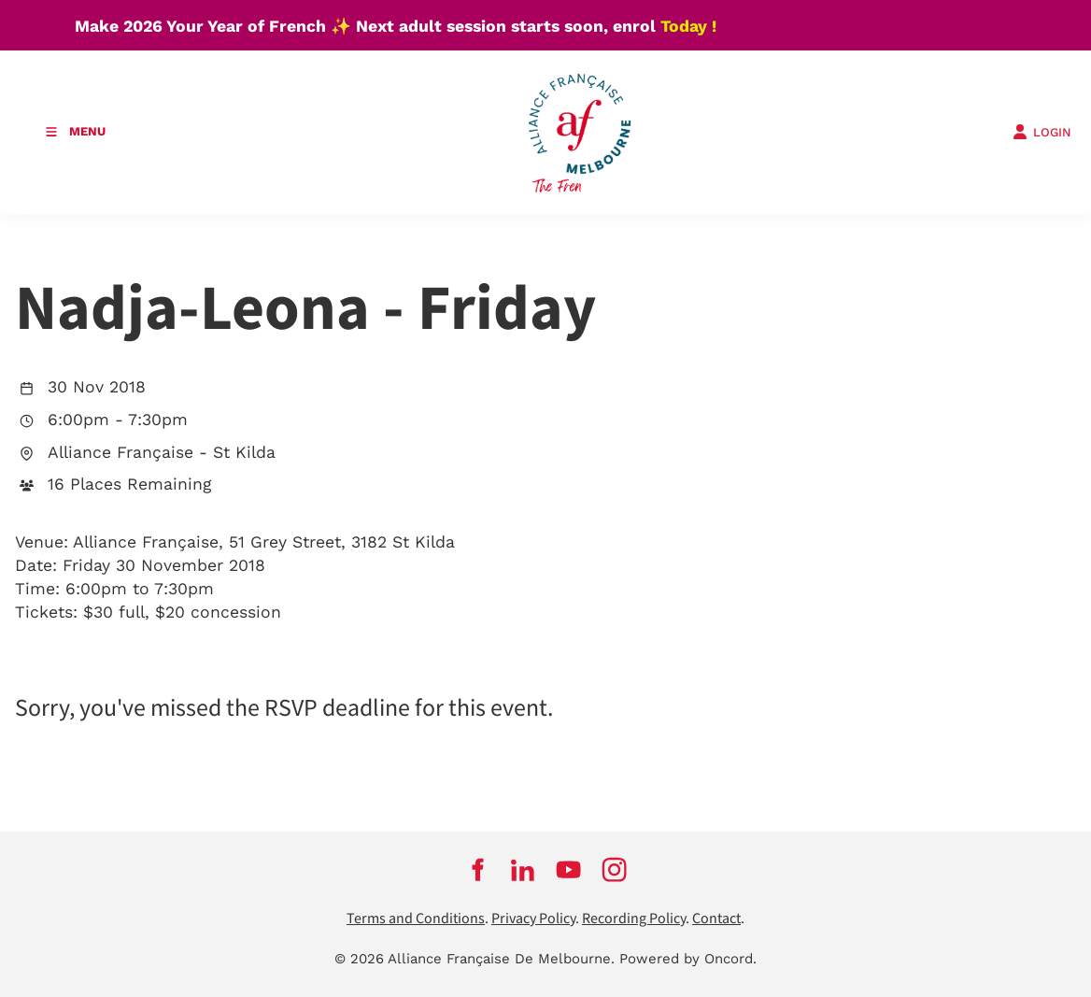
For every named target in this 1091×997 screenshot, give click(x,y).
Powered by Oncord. (688, 958)
